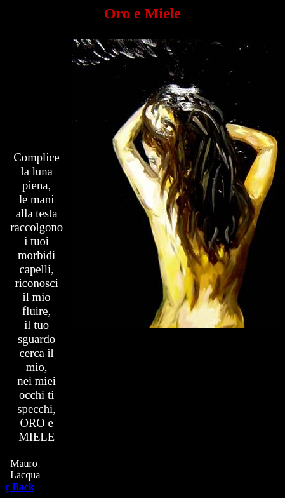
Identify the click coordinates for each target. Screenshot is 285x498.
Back (19, 486)
